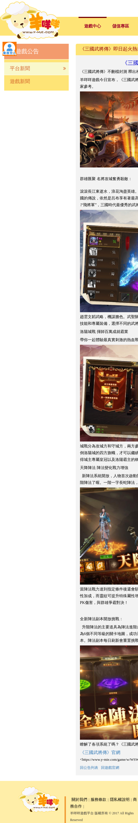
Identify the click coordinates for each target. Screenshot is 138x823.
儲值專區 (120, 26)
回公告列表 (89, 767)
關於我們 (79, 799)
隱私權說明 (120, 799)
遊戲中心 (92, 26)
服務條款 (98, 799)
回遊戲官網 (110, 767)
